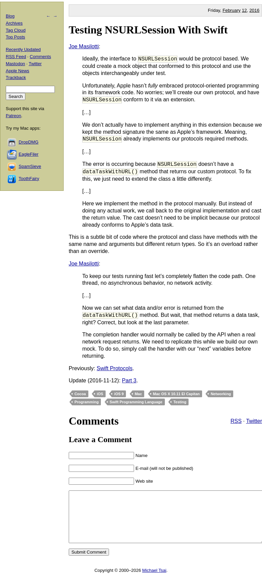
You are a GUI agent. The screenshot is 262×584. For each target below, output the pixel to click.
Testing (179, 402)
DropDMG (29, 142)
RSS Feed (16, 56)
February (231, 10)
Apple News (17, 70)
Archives (14, 23)
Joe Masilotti (84, 46)
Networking (221, 394)
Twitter (254, 421)
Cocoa (80, 394)
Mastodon (15, 63)
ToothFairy (29, 178)
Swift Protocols (115, 368)
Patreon (13, 115)
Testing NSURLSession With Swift (148, 30)
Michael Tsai (154, 580)
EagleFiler (29, 154)
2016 (254, 10)
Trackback (16, 77)
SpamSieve (30, 166)
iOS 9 (119, 394)
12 (244, 10)
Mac (138, 394)
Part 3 (129, 380)
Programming (86, 402)
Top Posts (15, 37)
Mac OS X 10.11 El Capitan (176, 394)
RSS (236, 421)
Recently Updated (23, 49)
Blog (10, 16)
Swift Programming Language (136, 402)
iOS (100, 394)
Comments (40, 56)
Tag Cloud (16, 30)
